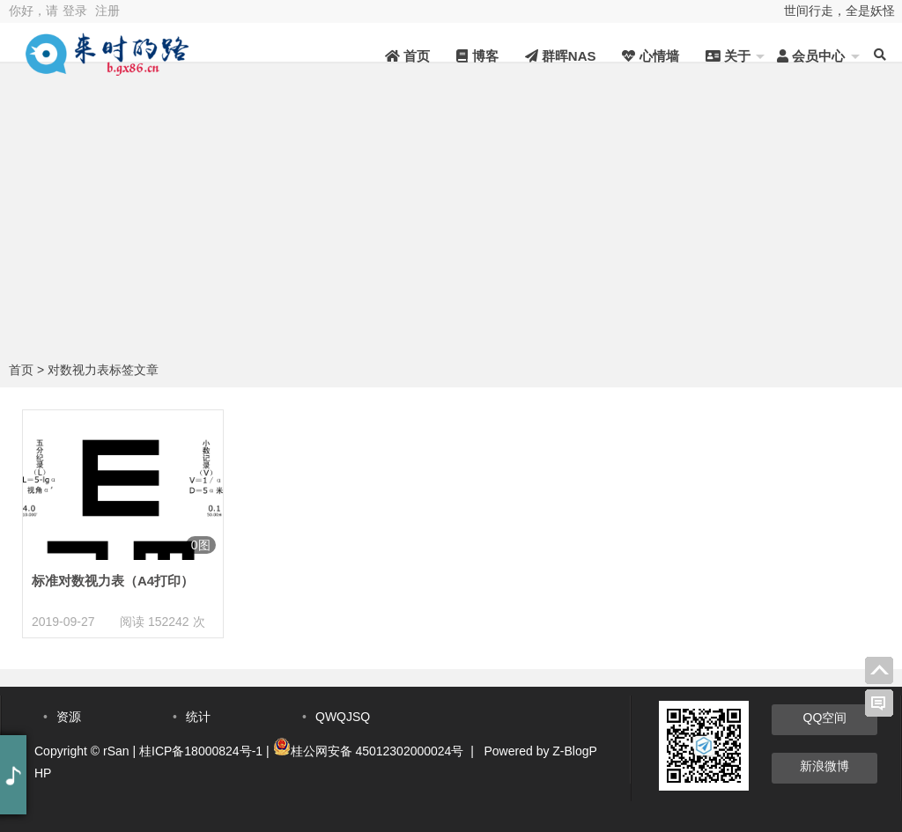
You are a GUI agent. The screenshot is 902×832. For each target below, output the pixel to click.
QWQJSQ (342, 717)
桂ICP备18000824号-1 (200, 751)
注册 (107, 11)
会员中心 (811, 55)
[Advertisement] (451, 224)
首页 (407, 55)
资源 (68, 717)
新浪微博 (824, 766)
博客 (477, 55)
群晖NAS (560, 55)
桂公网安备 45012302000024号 (377, 751)
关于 (728, 55)
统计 (198, 717)
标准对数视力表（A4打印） (113, 580)
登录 (75, 11)
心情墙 (650, 55)
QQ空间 (825, 718)
